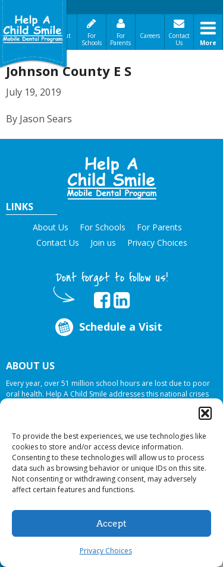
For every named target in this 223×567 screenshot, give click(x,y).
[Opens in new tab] (102, 300)
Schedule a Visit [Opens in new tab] (107, 327)
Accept (111, 523)
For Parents (120, 39)
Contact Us (179, 39)
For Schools (91, 39)
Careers (150, 35)
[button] (205, 413)
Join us (103, 242)
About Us (50, 227)
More (208, 43)
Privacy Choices (106, 551)
